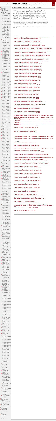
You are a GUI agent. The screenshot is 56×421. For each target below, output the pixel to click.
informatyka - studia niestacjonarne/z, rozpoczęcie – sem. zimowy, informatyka (6, 122)
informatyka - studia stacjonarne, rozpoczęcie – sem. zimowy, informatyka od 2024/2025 (6, 154)
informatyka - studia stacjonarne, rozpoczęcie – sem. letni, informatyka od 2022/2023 (6, 352)
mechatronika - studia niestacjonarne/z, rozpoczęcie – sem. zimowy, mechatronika (6, 171)
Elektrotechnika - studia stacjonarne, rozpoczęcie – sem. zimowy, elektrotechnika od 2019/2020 (6, 18)
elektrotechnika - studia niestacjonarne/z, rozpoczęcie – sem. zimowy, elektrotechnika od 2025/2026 (6, 95)
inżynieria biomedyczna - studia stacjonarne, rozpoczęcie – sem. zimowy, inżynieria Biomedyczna (6, 157)
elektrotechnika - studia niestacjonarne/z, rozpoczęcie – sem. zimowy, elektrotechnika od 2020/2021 (6, 86)
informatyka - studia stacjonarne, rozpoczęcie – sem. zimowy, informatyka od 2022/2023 (6, 151)
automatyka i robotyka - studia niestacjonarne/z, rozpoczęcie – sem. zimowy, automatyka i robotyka (6, 27)
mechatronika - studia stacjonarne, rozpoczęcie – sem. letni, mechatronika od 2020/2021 (6, 377)
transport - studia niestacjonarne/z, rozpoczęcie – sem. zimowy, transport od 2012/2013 (6, 216)
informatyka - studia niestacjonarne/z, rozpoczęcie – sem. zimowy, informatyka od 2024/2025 (6, 136)
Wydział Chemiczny (4, 398)
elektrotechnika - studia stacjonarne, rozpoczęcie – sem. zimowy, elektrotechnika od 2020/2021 (6, 110)
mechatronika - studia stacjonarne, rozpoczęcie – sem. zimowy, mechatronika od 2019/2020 (6, 185)
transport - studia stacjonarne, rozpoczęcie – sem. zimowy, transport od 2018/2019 (6, 226)
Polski (2, 0)
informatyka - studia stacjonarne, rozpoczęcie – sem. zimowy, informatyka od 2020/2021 (6, 148)
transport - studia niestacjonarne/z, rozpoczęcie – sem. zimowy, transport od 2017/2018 (6, 219)
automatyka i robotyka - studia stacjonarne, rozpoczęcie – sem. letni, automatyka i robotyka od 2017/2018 (6, 261)
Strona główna (3, 6)
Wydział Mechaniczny (4, 9)
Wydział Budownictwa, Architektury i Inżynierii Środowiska (6, 403)
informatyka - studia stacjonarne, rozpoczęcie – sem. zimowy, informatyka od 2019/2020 (6, 145)
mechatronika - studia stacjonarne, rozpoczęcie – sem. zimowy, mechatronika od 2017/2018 (6, 182)
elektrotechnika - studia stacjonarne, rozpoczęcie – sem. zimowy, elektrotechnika (6, 98)
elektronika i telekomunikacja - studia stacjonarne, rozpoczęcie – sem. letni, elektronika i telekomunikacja (6, 281)
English (4, 0)
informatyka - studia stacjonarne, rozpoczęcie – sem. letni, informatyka (6, 334)
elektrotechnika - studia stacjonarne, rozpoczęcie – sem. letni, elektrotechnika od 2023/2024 (6, 322)
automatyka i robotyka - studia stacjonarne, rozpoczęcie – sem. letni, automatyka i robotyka (6, 258)
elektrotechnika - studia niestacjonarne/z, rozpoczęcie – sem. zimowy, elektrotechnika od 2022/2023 (6, 89)
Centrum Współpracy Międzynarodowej (4, 415)
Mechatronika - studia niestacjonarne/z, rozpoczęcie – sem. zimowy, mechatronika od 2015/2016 (6, 21)
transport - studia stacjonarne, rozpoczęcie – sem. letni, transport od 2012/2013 (6, 394)
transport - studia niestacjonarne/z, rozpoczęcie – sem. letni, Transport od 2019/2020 (6, 388)
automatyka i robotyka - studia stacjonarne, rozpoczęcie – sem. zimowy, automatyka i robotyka (6, 30)
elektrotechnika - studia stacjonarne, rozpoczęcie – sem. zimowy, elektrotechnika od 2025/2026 (6, 119)
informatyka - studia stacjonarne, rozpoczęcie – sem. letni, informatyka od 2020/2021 (6, 349)
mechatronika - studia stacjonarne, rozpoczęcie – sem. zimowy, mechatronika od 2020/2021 (6, 188)
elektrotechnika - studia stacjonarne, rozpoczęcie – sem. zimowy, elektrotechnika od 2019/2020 (6, 107)
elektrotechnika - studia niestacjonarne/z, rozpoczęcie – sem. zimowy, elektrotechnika (6, 77)
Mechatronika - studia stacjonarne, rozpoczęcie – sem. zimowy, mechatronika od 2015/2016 (6, 24)
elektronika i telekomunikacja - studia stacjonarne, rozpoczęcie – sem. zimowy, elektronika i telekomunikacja (6, 63)
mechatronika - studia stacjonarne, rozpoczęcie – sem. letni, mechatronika (6, 374)
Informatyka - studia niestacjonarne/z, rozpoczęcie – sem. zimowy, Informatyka (6, 242)
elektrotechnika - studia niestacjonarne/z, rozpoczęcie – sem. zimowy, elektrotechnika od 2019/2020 (6, 83)
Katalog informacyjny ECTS (51, 0)
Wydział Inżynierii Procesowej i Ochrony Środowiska (5, 408)
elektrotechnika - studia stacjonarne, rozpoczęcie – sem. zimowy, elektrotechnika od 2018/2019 (6, 103)
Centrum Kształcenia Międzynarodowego (4, 8)
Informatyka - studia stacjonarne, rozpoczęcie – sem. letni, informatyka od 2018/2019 (6, 244)
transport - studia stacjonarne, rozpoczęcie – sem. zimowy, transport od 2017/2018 (6, 224)
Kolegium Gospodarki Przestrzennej (4, 409)
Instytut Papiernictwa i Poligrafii (5, 416)
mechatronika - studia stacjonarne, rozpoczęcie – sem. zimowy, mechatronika (6, 179)
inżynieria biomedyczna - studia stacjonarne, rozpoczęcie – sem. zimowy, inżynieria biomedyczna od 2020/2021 (6, 168)
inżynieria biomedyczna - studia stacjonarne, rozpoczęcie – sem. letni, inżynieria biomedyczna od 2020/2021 (6, 361)
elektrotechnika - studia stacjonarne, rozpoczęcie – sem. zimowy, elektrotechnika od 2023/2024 (6, 116)
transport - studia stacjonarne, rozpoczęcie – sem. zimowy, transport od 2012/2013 (6, 222)
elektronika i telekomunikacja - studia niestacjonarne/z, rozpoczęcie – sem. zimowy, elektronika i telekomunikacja (6, 52)
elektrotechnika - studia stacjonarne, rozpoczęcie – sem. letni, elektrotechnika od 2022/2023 (6, 319)
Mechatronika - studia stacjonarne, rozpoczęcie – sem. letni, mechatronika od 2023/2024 (6, 250)
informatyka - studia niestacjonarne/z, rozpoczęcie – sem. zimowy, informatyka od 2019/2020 (6, 127)
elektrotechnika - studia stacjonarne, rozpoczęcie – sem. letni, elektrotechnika (6, 317)
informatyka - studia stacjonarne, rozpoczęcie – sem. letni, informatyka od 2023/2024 (6, 355)
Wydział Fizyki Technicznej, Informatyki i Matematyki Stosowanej (5, 405)
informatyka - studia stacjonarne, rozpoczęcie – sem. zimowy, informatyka (6, 139)
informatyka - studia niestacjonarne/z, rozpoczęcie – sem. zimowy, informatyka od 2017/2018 (6, 124)
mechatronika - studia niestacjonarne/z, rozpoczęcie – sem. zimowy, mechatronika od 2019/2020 (6, 176)
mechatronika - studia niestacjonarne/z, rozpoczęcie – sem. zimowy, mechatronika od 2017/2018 (6, 173)
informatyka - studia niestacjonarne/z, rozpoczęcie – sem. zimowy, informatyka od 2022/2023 (6, 133)
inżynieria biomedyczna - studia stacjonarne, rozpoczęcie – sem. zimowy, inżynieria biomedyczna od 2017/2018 (6, 160)
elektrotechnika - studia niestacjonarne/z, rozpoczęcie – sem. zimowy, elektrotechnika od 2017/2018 (6, 80)
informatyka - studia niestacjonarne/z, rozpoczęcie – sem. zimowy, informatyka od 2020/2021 (6, 130)
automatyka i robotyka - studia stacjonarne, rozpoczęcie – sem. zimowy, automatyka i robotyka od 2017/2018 (6, 33)
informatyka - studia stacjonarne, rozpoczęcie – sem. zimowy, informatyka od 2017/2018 (6, 141)
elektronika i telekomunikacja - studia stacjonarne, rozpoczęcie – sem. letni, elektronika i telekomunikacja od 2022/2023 (6, 292)
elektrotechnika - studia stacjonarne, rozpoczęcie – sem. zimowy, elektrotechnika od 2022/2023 (6, 113)
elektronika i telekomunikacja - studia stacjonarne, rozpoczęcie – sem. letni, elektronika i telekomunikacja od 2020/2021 (6, 284)
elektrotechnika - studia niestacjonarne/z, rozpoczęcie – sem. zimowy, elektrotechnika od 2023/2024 (6, 92)
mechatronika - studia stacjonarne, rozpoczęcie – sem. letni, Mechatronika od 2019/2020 (6, 371)
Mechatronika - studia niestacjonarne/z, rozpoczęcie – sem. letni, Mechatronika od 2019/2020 (6, 247)
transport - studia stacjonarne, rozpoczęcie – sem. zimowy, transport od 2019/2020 (6, 229)
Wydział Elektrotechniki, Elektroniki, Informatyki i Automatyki (4, 11)
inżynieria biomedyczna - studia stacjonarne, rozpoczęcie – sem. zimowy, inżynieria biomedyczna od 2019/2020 (6, 164)
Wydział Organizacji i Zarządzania (6, 406)
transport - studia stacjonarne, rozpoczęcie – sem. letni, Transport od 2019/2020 (6, 391)
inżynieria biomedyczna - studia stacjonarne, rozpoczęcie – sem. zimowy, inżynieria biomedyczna (6, 364)
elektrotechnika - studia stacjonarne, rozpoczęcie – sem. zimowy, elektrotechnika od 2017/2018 (6, 100)
